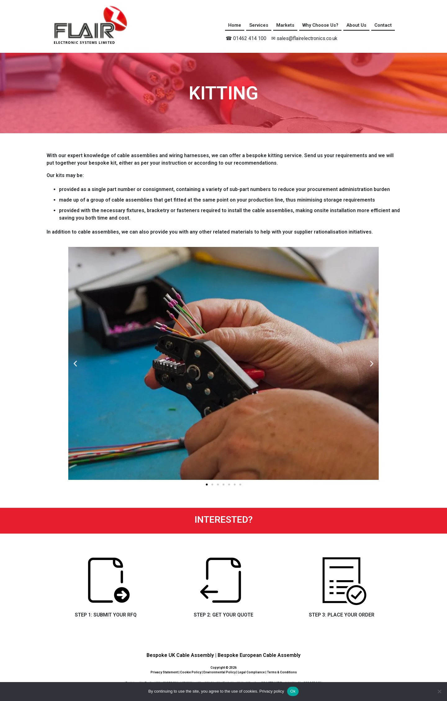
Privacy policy (272, 691)
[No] (439, 691)
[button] (75, 363)
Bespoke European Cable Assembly (259, 655)
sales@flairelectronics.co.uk (307, 38)
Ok (293, 691)
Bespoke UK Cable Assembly (180, 655)
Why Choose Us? (320, 25)
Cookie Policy (190, 672)
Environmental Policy (219, 672)
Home (234, 25)
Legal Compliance (251, 672)
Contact (383, 25)
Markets (285, 25)
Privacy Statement (164, 672)
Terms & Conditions (282, 672)
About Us (356, 25)
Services (258, 25)
